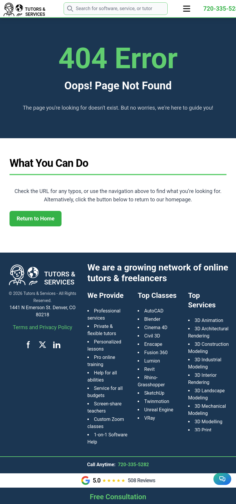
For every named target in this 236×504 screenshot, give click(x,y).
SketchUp (154, 393)
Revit (149, 369)
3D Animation (209, 320)
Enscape (153, 344)
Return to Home (35, 218)
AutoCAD (153, 311)
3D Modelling (209, 421)
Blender (152, 319)
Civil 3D (152, 336)
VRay (149, 418)
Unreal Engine (158, 410)
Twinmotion (156, 401)
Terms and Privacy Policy (42, 327)
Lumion (152, 361)
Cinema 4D (155, 327)
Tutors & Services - (40, 293)
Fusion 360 (156, 352)
